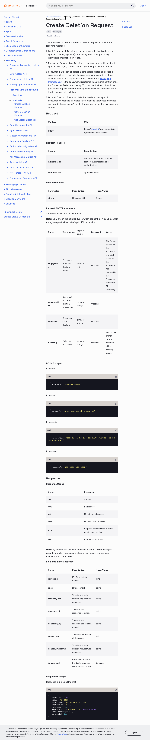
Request (126, 21)
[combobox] (91, 6)
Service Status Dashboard (23, 216)
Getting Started (11, 17)
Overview (17, 95)
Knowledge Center (23, 212)
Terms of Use (62, 734)
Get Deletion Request (24, 120)
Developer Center (53, 17)
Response (127, 27)
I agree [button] (134, 732)
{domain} (95, 129)
